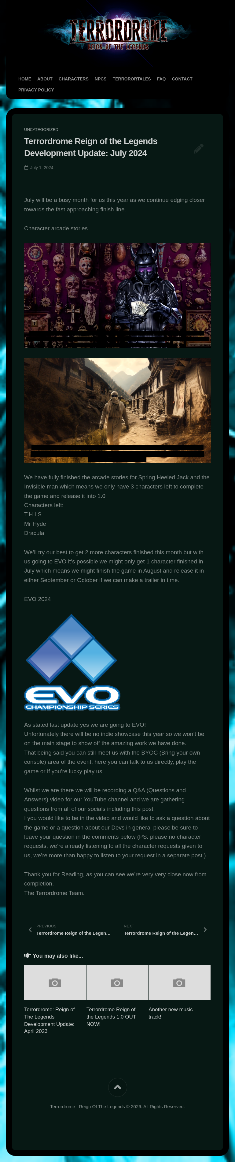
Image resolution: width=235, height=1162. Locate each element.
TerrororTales (132, 78)
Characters (74, 78)
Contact (182, 78)
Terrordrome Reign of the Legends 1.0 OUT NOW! (111, 1017)
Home (24, 78)
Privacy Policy (36, 89)
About (45, 78)
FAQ (161, 78)
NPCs (101, 78)
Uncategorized (41, 129)
